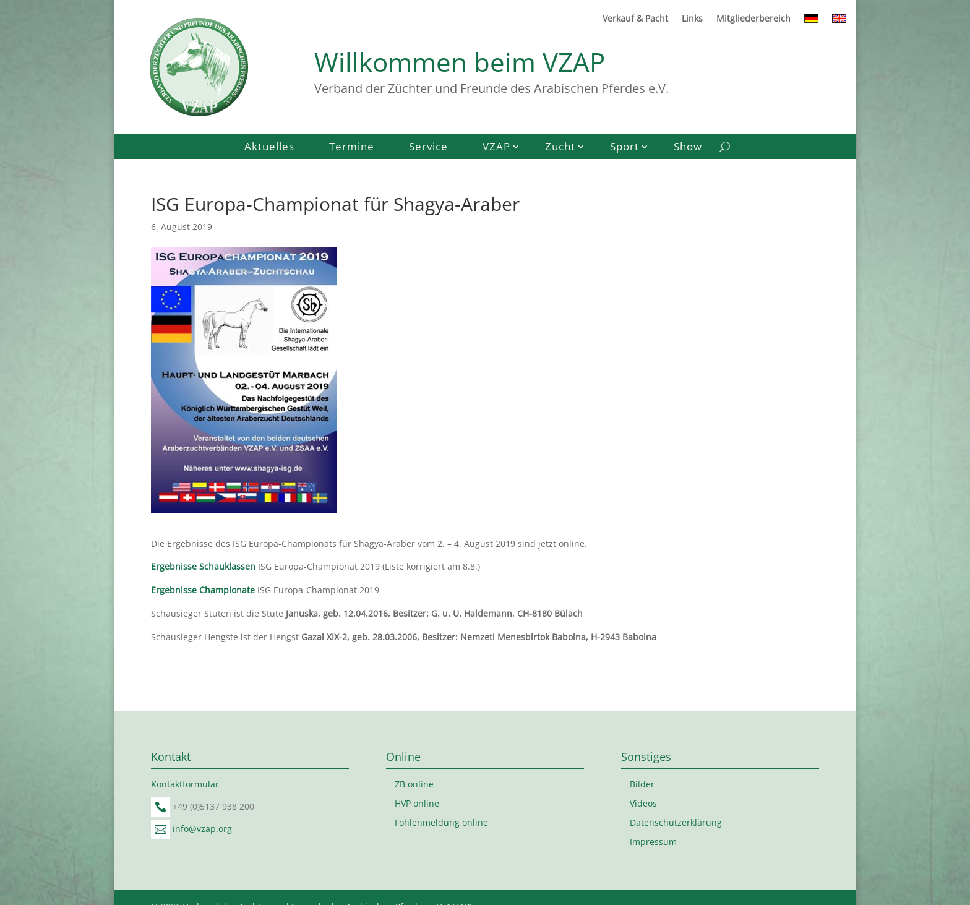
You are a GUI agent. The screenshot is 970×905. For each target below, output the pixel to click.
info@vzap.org (202, 828)
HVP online (417, 803)
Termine (351, 147)
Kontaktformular (185, 784)
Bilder (642, 784)
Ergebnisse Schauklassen (203, 566)
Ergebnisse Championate (203, 590)
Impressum (653, 841)
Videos (643, 803)
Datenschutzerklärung (676, 822)
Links (692, 19)
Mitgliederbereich (753, 19)
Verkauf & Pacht (635, 19)
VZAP (496, 147)
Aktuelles (269, 147)
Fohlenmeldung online (441, 822)
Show (688, 147)
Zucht (560, 147)
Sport (624, 147)
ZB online (414, 784)
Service (428, 147)
